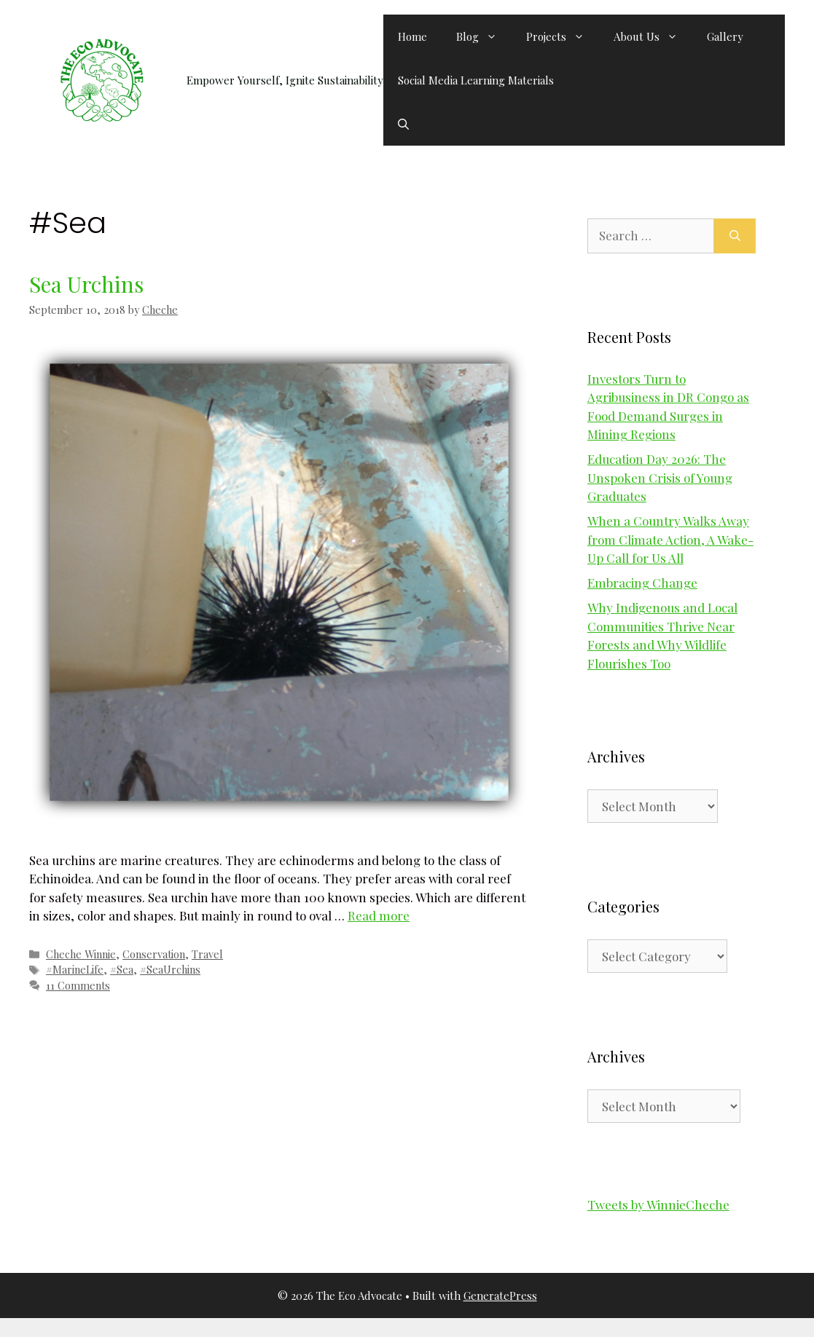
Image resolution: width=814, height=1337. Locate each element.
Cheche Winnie (81, 954)
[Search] (735, 235)
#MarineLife (74, 969)
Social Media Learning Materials (476, 80)
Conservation (153, 954)
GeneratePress (500, 1295)
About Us (653, 36)
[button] (403, 124)
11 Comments (78, 985)
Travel (207, 954)
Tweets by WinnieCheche (658, 1204)
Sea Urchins (86, 284)
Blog (484, 36)
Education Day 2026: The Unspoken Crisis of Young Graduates (659, 477)
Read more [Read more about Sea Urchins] (379, 915)
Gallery (725, 36)
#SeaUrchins (170, 969)
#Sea (121, 969)
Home (412, 36)
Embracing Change (642, 583)
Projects (562, 36)
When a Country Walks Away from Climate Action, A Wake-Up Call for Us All (670, 539)
